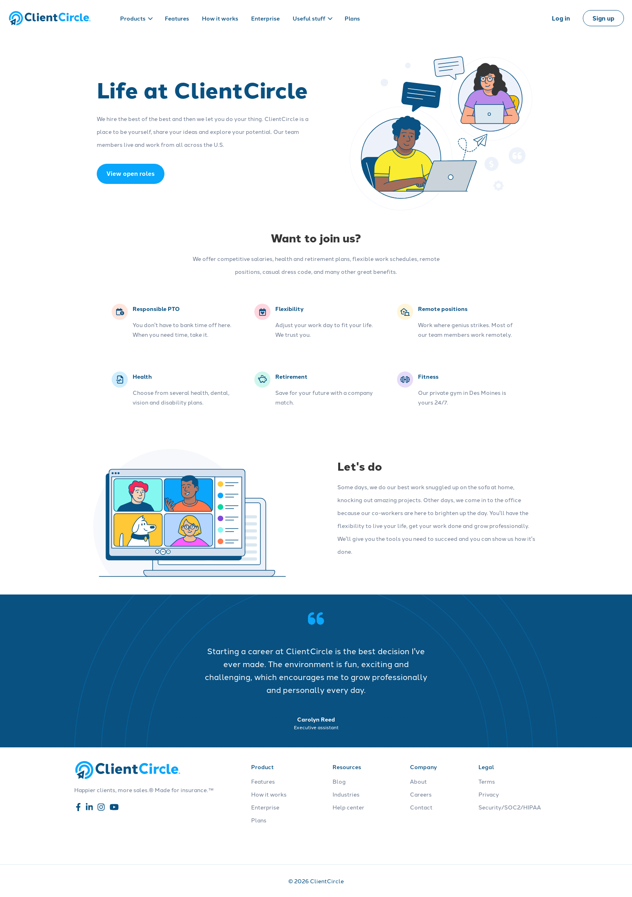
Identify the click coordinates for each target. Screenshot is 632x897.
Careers (421, 794)
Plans (352, 18)
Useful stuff (313, 18)
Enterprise (265, 18)
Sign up (603, 18)
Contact (421, 807)
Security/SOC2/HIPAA (509, 807)
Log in (561, 18)
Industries (346, 794)
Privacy (488, 794)
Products (136, 18)
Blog (339, 781)
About (418, 781)
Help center (348, 807)
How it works (220, 18)
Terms (486, 781)
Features (177, 18)
